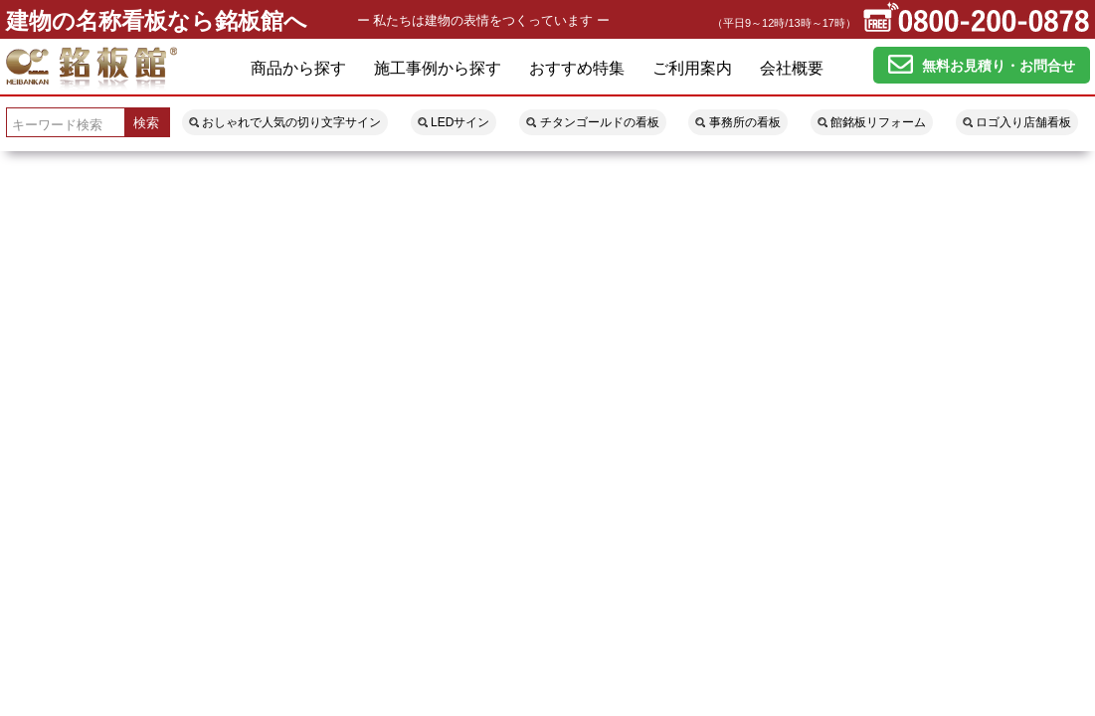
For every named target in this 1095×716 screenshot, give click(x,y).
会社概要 (791, 68)
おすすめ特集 (577, 68)
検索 (146, 122)
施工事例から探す (437, 68)
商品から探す (298, 68)
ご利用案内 (692, 68)
